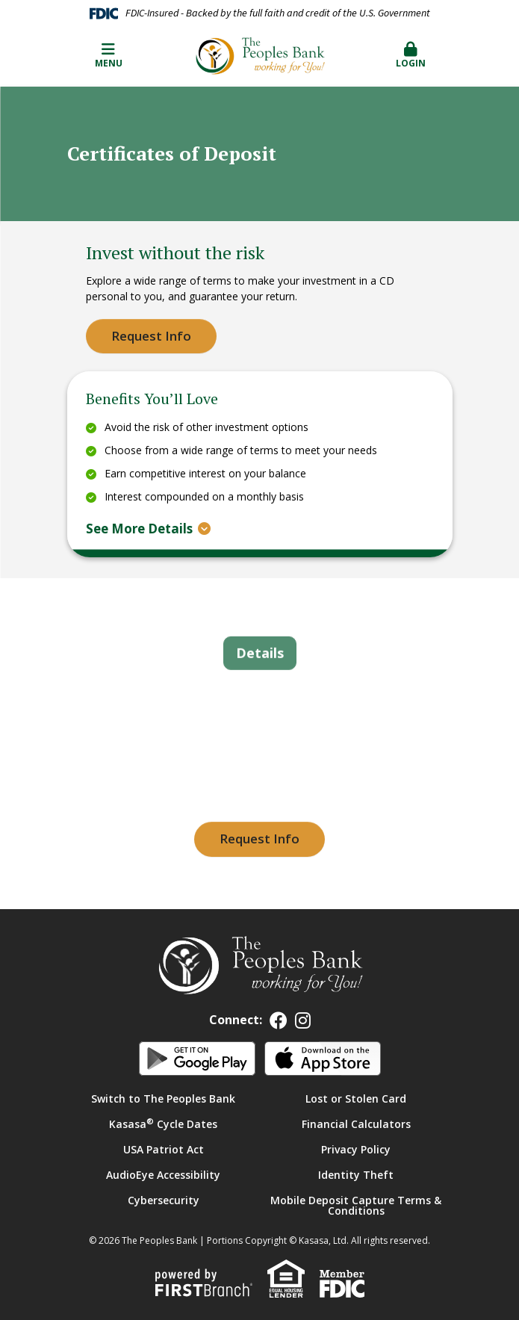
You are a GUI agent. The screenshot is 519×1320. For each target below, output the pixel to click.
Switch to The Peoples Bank (163, 1098)
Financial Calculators (356, 1124)
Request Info (151, 335)
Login (411, 55)
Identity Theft (356, 1175)
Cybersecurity (163, 1200)
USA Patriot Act (163, 1149)
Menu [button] (108, 55)
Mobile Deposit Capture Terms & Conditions (355, 1205)
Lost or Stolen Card (355, 1098)
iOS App (322, 1058)
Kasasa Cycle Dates (163, 1124)
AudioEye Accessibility (163, 1175)
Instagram (303, 1020)
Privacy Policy (356, 1149)
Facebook (279, 1020)
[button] (411, 56)
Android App (197, 1058)
